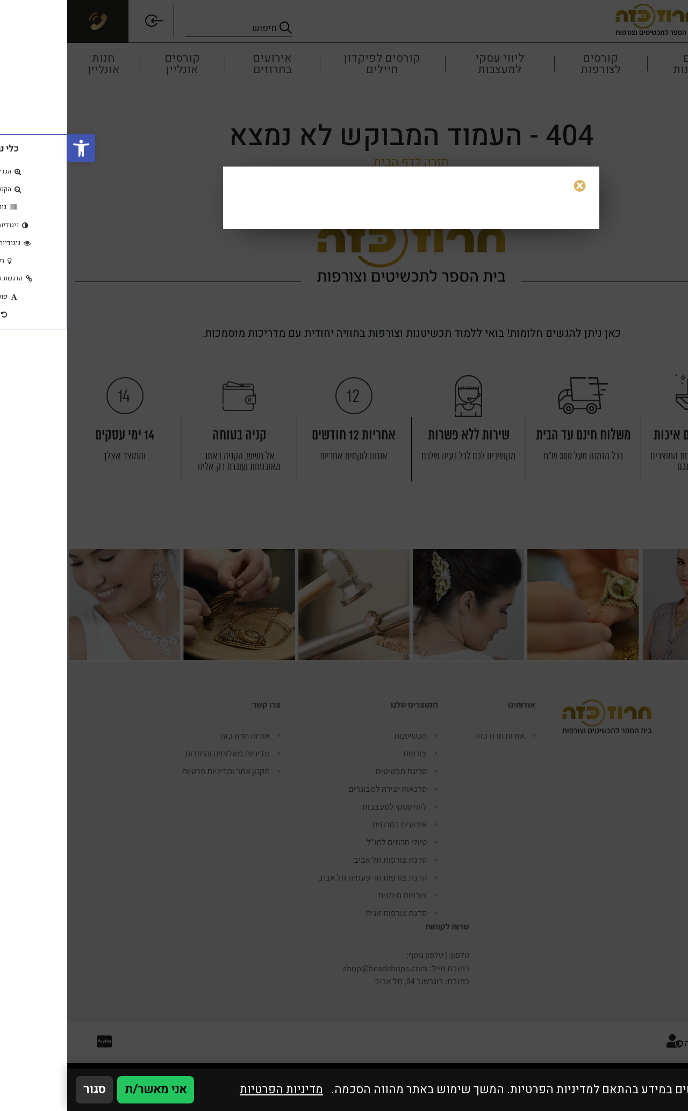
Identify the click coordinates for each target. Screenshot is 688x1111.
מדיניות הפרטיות (214, 1089)
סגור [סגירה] (27, 1089)
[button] (14, 148)
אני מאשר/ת (88, 1089)
